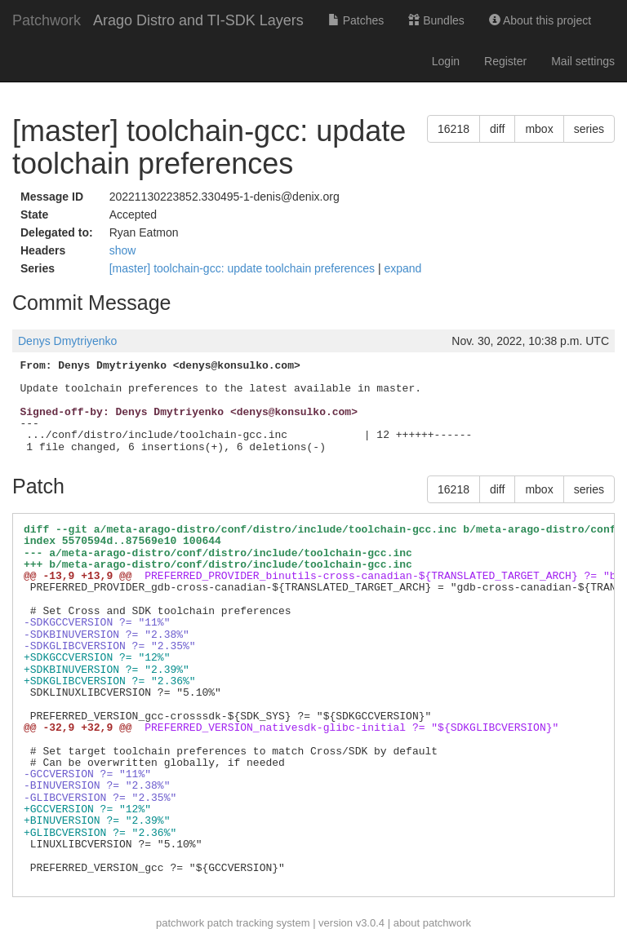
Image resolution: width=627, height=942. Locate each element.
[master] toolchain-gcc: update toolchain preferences (243, 268)
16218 (453, 128)
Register (505, 61)
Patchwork (46, 20)
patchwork (180, 923)
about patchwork (432, 923)
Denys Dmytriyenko (67, 340)
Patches (356, 20)
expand (402, 268)
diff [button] (497, 128)
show (122, 250)
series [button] (589, 128)
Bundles (436, 20)
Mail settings (583, 61)
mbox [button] (539, 128)
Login (446, 61)
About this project (540, 20)
